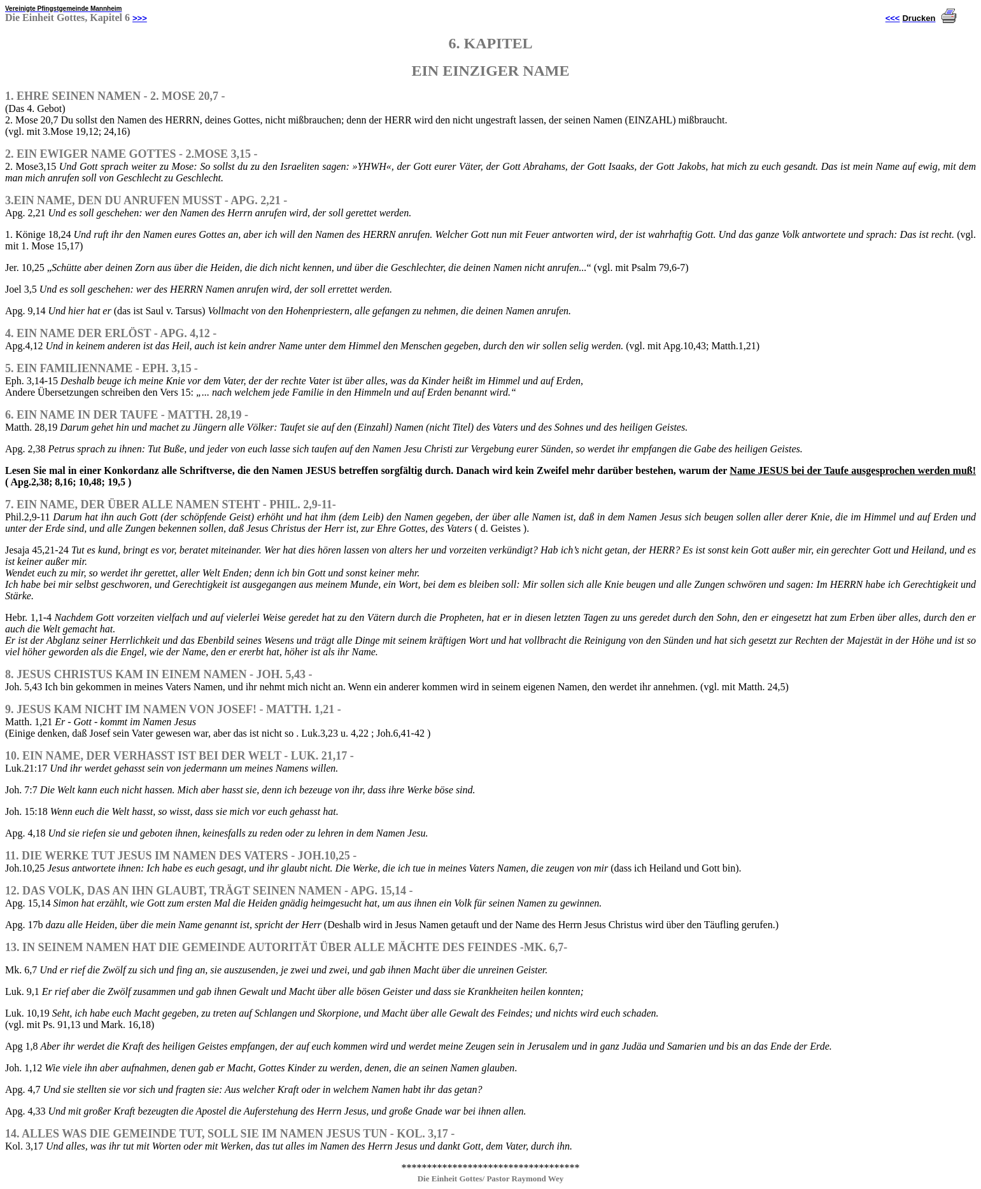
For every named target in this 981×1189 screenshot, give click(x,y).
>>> (139, 18)
